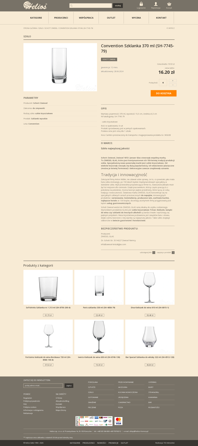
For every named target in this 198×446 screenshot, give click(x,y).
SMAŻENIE (92, 402)
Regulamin (27, 398)
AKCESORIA (122, 387)
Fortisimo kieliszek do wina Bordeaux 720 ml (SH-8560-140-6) (48, 358)
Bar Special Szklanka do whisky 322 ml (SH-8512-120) (150, 357)
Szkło (40, 28)
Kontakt (59, 404)
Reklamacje (28, 413)
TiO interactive (169, 443)
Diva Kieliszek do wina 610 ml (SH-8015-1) (150, 307)
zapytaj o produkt (166, 252)
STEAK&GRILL (153, 392)
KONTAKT (161, 17)
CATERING (152, 382)
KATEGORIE (75, 443)
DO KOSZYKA (163, 93)
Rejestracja (155, 5)
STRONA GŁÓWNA (30, 28)
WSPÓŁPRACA (86, 17)
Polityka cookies (29, 407)
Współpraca (60, 407)
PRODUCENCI (61, 17)
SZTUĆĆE (91, 387)
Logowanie (141, 5)
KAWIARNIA (152, 397)
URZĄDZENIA (123, 397)
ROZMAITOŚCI (153, 407)
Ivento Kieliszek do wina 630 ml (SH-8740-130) (99, 357)
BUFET (150, 387)
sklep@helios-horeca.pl (138, 431)
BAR (150, 402)
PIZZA (120, 407)
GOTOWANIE (93, 397)
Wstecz (170, 28)
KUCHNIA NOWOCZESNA (128, 392)
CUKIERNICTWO (124, 402)
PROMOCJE (113, 443)
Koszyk (169, 5)
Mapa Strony (61, 410)
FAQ (25, 404)
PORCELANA (93, 382)
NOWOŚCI (101, 443)
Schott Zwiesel (51, 28)
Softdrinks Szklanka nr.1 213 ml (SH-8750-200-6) (48, 307)
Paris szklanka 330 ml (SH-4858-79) (99, 307)
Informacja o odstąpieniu (33, 410)
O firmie (59, 398)
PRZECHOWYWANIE (126, 382)
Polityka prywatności (31, 401)
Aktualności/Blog (62, 401)
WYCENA (136, 17)
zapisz (69, 385)
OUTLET (111, 17)
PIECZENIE (92, 407)
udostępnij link (147, 252)
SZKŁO (91, 392)
